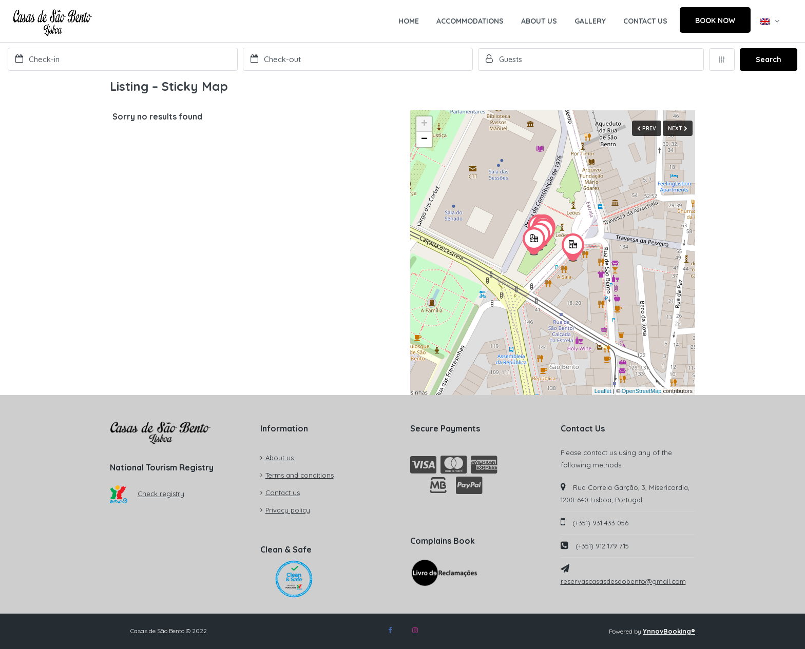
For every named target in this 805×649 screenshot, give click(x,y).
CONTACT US (645, 21)
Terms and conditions (299, 475)
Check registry (147, 493)
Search (768, 59)
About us (279, 458)
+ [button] (424, 124)
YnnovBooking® (669, 631)
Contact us (282, 492)
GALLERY (590, 21)
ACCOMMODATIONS (470, 21)
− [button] (424, 139)
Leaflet (603, 391)
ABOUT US (539, 21)
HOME (408, 21)
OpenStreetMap (642, 391)
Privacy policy (287, 510)
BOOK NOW (715, 20)
